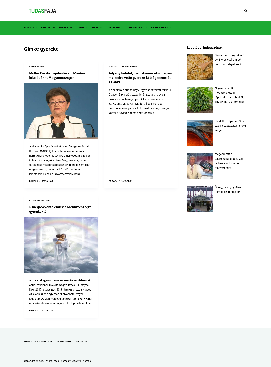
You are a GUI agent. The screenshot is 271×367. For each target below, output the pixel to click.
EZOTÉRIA (66, 28)
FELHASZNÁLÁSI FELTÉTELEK (38, 341)
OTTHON (82, 28)
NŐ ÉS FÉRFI (117, 28)
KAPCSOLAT (81, 341)
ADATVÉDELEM (64, 341)
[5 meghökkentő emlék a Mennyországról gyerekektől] (61, 245)
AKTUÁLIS (31, 28)
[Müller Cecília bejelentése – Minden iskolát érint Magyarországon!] (61, 111)
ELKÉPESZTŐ (115, 66)
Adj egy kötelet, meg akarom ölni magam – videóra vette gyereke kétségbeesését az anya (140, 77)
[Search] (245, 10)
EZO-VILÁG (34, 200)
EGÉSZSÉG (48, 28)
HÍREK (43, 66)
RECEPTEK (99, 28)
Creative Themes (81, 361)
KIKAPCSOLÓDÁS (161, 28)
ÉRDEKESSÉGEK (138, 28)
